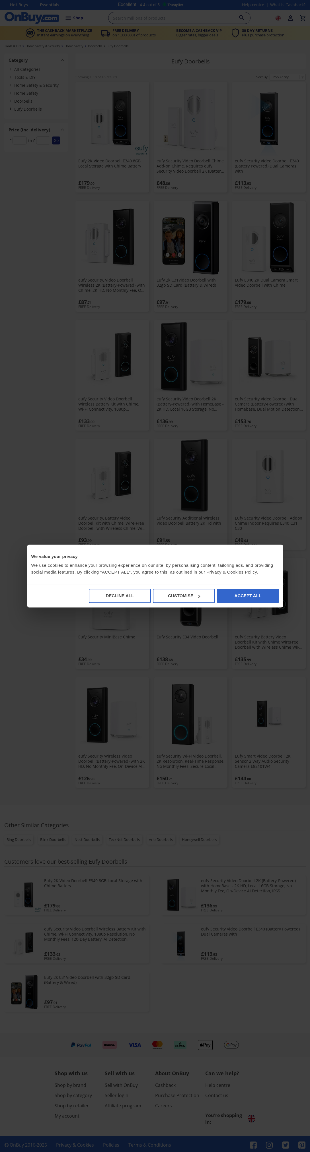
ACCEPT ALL (248, 595)
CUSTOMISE (184, 595)
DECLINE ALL (120, 595)
